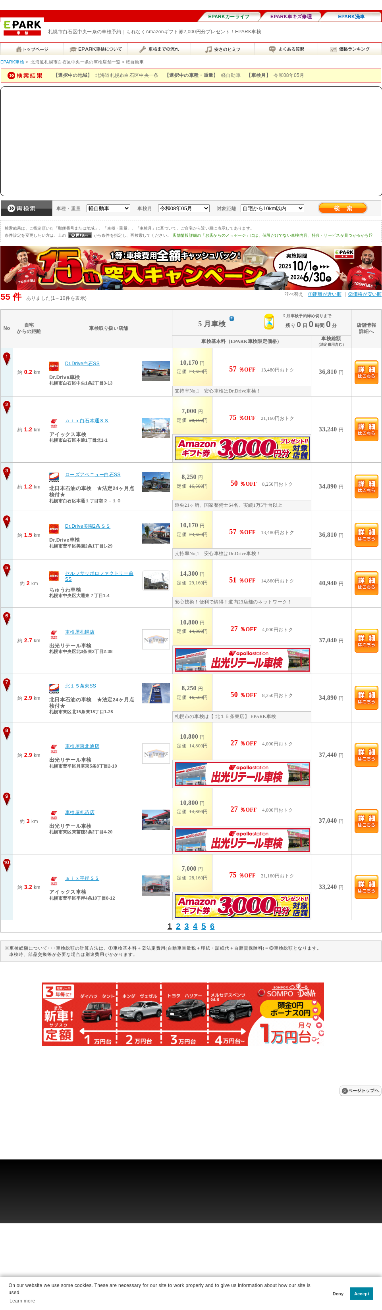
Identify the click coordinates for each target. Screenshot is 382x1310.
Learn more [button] (22, 1301)
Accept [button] (361, 1293)
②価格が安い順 (365, 294)
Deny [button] (338, 1293)
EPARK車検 (12, 61)
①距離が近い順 (324, 294)
